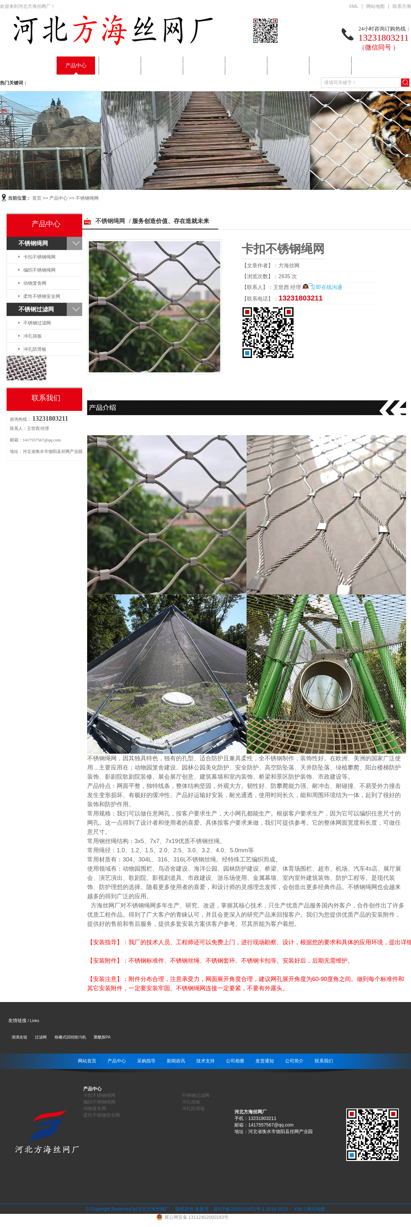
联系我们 (370, 65)
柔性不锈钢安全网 (41, 296)
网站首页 (33, 65)
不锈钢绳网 (87, 198)
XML (354, 6)
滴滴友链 (19, 1037)
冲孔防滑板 (34, 349)
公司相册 (244, 65)
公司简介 (328, 65)
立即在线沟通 (326, 287)
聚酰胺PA (102, 1037)
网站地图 (375, 6)
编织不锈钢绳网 (39, 270)
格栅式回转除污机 (70, 1037)
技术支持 (202, 65)
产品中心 (75, 65)
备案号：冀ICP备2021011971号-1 (230, 1209)
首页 (36, 198)
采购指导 (118, 65)
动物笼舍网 (34, 283)
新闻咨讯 (160, 65)
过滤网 (41, 1037)
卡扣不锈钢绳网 (39, 256)
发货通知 (286, 65)
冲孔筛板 (32, 336)
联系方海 (402, 6)
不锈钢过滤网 (36, 309)
